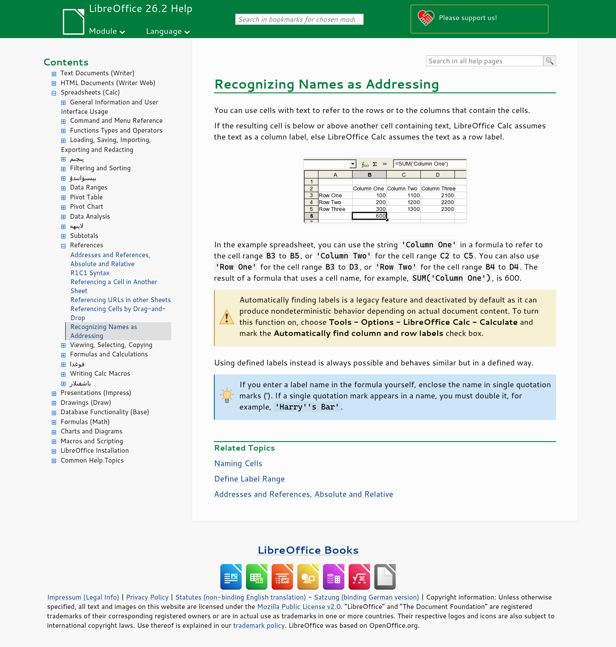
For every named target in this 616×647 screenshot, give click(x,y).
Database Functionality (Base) (104, 411)
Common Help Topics (92, 460)
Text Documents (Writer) (97, 72)
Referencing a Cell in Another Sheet (113, 286)
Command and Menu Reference (116, 120)
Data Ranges (88, 187)
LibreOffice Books (308, 549)
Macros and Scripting (91, 440)
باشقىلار (80, 383)
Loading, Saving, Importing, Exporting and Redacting (106, 144)
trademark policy (258, 625)
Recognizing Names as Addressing (103, 331)
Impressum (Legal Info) (83, 597)
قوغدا (77, 363)
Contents (66, 61)
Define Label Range (249, 478)
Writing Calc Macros (100, 373)
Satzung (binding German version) (367, 597)
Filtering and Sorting (100, 167)
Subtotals (84, 235)
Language (164, 30)
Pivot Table (86, 197)
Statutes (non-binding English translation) (240, 597)
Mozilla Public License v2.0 (299, 606)
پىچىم (77, 158)
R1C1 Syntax (90, 272)
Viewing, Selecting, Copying (111, 344)
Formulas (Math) (85, 421)
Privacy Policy (147, 597)
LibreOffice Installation (94, 450)
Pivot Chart (86, 206)
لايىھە (76, 225)
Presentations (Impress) (95, 392)
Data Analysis (90, 216)
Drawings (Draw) (85, 402)
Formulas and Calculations (109, 354)
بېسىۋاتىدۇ (83, 177)
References (86, 244)
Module (103, 30)
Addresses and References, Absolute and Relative (110, 259)
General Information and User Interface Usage (109, 107)
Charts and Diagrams (91, 431)
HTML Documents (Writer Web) (108, 82)
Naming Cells (238, 463)
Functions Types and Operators (116, 130)
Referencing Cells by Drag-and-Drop (118, 313)
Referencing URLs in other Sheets (120, 299)
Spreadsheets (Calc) (90, 92)
